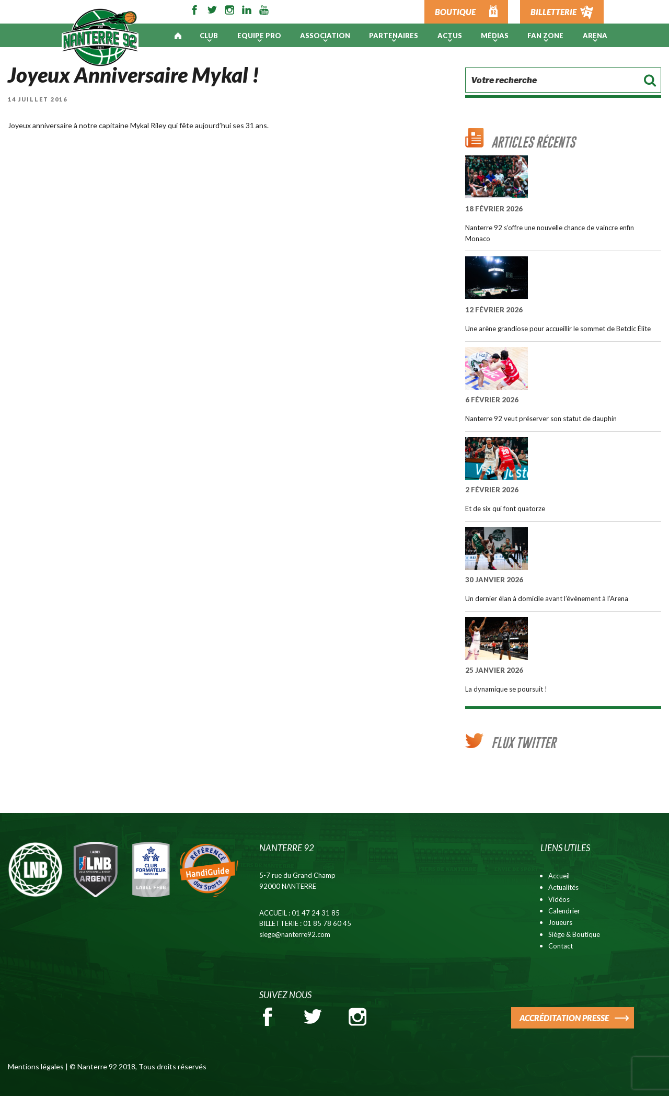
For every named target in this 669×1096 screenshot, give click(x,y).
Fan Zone (545, 35)
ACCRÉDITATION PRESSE (564, 1018)
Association (325, 35)
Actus (449, 35)
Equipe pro (259, 35)
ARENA (595, 35)
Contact (560, 946)
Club (209, 35)
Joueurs (560, 922)
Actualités (563, 887)
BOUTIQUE (455, 12)
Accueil (559, 876)
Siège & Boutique (574, 934)
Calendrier (564, 911)
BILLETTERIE (553, 12)
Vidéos (559, 899)
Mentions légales (36, 1066)
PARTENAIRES (393, 35)
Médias (495, 35)
